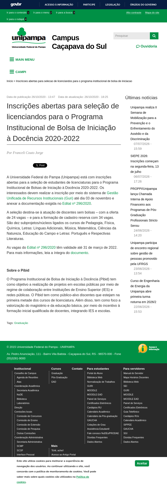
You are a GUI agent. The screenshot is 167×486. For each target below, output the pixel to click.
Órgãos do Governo (143, 4)
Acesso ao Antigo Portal (63, 454)
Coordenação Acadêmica (27, 386)
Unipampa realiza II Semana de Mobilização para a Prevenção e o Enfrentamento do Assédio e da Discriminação (144, 123)
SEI (125, 386)
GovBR (16, 4)
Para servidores (134, 368)
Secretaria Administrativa (29, 442)
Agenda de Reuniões (27, 377)
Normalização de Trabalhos (101, 382)
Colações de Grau (96, 425)
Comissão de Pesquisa (28, 429)
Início (10, 81)
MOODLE (92, 390)
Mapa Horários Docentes (136, 377)
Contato (77, 368)
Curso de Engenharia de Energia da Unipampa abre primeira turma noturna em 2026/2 (145, 291)
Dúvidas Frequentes (97, 437)
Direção (18, 407)
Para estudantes (98, 368)
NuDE (20, 394)
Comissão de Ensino (27, 420)
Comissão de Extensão (28, 425)
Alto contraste (133, 12)
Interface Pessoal (25, 454)
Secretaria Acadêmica (28, 390)
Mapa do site (152, 12)
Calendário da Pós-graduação (102, 416)
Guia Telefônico (131, 412)
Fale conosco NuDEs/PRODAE (103, 433)
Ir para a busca (65, 12)
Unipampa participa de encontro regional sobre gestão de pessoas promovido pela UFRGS (145, 253)
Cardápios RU (94, 407)
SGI (125, 433)
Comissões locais (23, 412)
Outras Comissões (26, 433)
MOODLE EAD (94, 394)
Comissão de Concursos (29, 416)
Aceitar (142, 463)
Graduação (21, 323)
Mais (54, 446)
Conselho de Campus (25, 373)
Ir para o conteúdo (18, 12)
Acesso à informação (59, 4)
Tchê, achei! (57, 450)
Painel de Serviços (96, 399)
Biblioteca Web (94, 377)
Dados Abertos (94, 442)
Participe (89, 4)
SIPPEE (128, 425)
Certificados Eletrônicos (99, 403)
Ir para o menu (42, 12)
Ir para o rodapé (17, 19)
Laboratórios (23, 403)
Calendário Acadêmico (98, 412)
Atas (19, 382)
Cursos (56, 368)
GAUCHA (92, 420)
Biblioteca (22, 399)
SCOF (20, 450)
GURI (90, 386)
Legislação (112, 4)
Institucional (22, 368)
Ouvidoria (148, 46)
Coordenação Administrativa (28, 437)
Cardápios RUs (131, 416)
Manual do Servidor (133, 373)
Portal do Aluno (94, 373)
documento (79, 253)
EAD (53, 382)
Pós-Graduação (59, 377)
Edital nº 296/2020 (76, 203)
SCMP (20, 446)
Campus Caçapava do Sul (79, 42)
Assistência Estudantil (98, 429)
